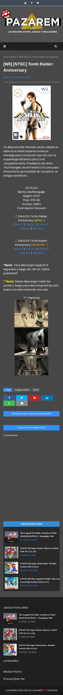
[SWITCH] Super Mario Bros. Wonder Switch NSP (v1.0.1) (38, 565)
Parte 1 (18, 224)
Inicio (6, 56)
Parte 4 (25, 228)
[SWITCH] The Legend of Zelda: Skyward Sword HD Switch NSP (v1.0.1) (40, 580)
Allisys (8, 77)
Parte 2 (31, 224)
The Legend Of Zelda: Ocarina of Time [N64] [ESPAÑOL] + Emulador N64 (38, 535)
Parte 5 (38, 228)
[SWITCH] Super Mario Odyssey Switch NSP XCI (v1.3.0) (39, 550)
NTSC (13, 56)
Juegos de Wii (22, 389)
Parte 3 (44, 224)
